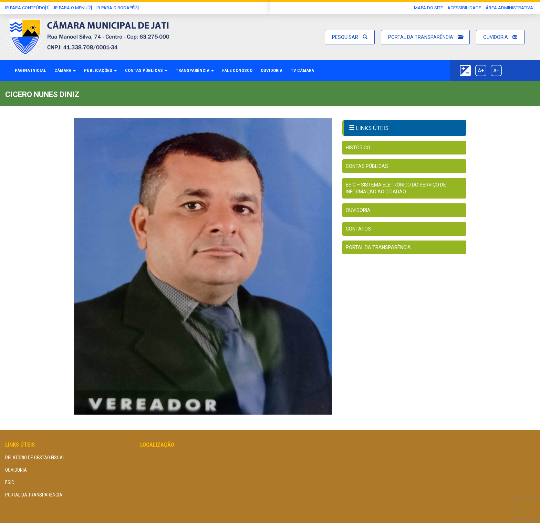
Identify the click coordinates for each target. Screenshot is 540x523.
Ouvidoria (500, 37)
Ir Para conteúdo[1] (27, 7)
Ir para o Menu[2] (73, 7)
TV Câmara (302, 70)
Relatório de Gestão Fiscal (35, 457)
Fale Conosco (237, 70)
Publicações (100, 70)
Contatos (358, 229)
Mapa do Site (428, 7)
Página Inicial (30, 70)
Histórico (358, 147)
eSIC (9, 482)
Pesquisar (349, 37)
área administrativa (509, 7)
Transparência (195, 70)
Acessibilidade (464, 7)
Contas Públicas (146, 70)
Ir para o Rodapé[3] (117, 7)
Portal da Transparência (425, 37)
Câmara (65, 70)
